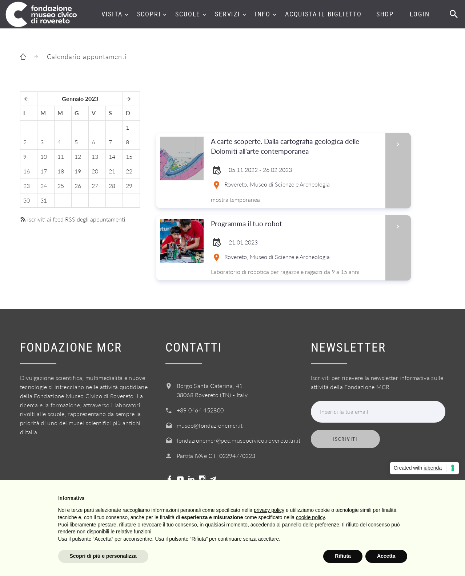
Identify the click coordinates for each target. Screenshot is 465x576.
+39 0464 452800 (200, 410)
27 (95, 185)
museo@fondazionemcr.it (210, 425)
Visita (112, 14)
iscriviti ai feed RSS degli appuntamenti (72, 219)
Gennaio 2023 (80, 98)
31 (43, 200)
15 (129, 156)
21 (112, 171)
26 (78, 185)
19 (78, 171)
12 (78, 156)
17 (43, 171)
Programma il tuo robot (296, 224)
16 (26, 171)
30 (26, 200)
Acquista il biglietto (323, 14)
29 (129, 185)
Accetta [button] (386, 556)
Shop (385, 14)
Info (262, 14)
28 (112, 185)
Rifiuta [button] (343, 556)
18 (60, 171)
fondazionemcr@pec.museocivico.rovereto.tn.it (239, 440)
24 (43, 185)
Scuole (187, 14)
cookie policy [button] (310, 517)
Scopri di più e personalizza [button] (103, 556)
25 (60, 185)
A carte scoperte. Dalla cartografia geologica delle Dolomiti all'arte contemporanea (296, 146)
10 (43, 156)
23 (26, 185)
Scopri (149, 14)
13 (95, 156)
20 (95, 171)
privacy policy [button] (269, 510)
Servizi (227, 14)
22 (129, 171)
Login (420, 14)
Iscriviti (345, 439)
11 (60, 156)
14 (112, 156)
